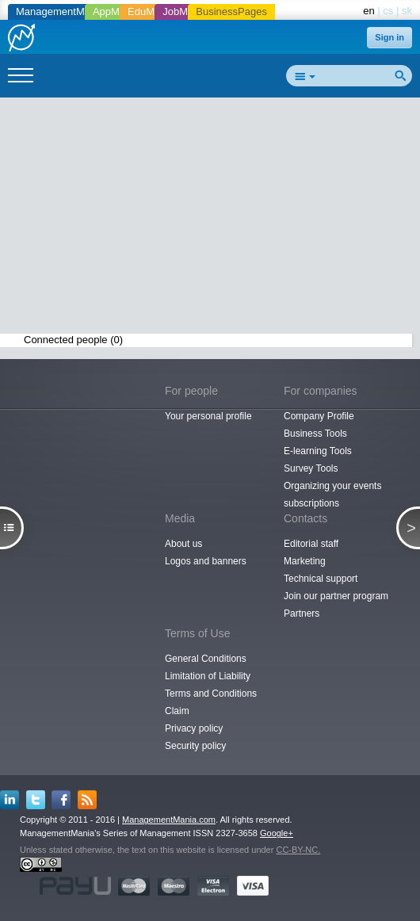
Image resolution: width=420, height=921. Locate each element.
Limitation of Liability (207, 676)
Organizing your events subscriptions (332, 494)
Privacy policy (194, 728)
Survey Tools (311, 468)
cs (388, 11)
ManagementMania (60, 11)
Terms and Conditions (211, 693)
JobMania (184, 11)
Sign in (389, 37)
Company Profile (319, 416)
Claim (177, 711)
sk (407, 11)
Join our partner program (336, 596)
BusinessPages (231, 11)
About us (183, 543)
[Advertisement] (216, 219)
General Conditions (205, 658)
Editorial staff (311, 543)
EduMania (151, 11)
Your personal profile (208, 416)
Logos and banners (205, 561)
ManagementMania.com (169, 819)
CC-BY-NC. (298, 849)
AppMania (116, 11)
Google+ (276, 833)
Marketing (305, 561)
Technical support (320, 578)
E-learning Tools (318, 451)
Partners (301, 613)
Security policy (195, 745)
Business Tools (315, 433)
